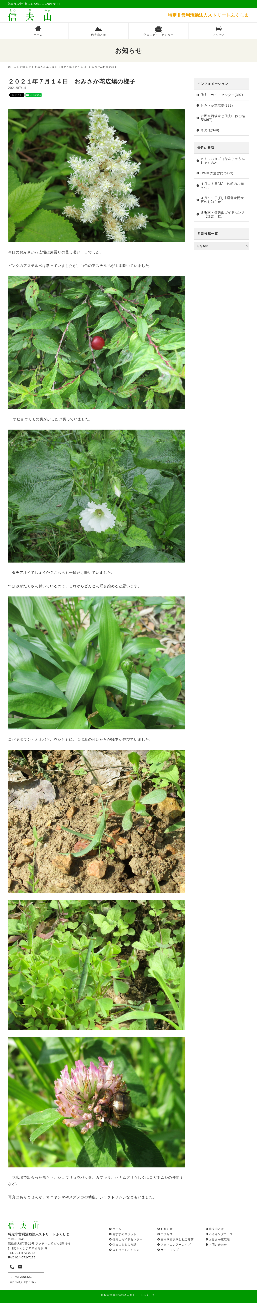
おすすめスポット (124, 1234)
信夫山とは (98, 31)
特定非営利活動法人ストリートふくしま (129, 1295)
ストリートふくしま (126, 1249)
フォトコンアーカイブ (176, 1244)
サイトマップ (170, 1249)
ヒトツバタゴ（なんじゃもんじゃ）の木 (223, 160)
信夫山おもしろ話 (124, 1244)
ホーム (38, 31)
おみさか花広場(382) (217, 105)
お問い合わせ (218, 1244)
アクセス (219, 31)
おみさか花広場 (44, 66)
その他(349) (210, 130)
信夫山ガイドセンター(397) (222, 95)
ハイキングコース (221, 1234)
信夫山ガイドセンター (159, 31)
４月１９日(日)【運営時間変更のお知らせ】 (222, 199)
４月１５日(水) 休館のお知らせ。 (222, 185)
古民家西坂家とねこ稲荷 (177, 1239)
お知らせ (25, 66)
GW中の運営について (217, 173)
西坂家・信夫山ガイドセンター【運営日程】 (223, 214)
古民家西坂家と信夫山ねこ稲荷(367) (223, 118)
